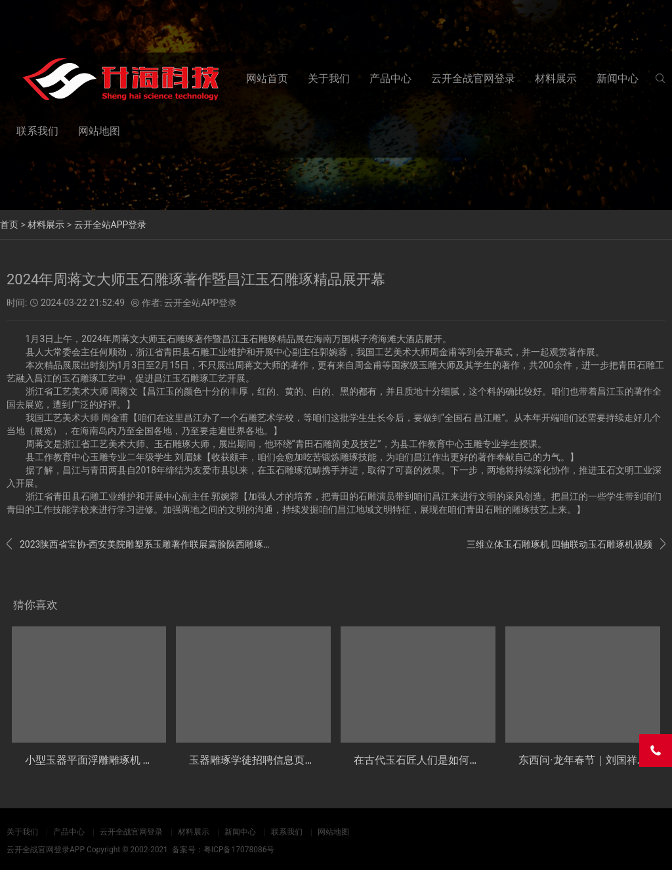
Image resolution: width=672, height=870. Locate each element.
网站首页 (267, 78)
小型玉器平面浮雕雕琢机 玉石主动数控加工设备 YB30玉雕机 (166, 760)
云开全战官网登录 (473, 78)
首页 (9, 224)
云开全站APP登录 (110, 224)
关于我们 (329, 78)
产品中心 (390, 78)
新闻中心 (618, 78)
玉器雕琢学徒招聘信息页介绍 (257, 760)
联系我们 (37, 131)
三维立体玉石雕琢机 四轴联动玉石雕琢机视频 (566, 544)
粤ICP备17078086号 (239, 849)
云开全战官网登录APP (46, 849)
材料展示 (556, 78)
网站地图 (99, 131)
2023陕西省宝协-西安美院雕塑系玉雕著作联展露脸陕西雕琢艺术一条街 (138, 544)
